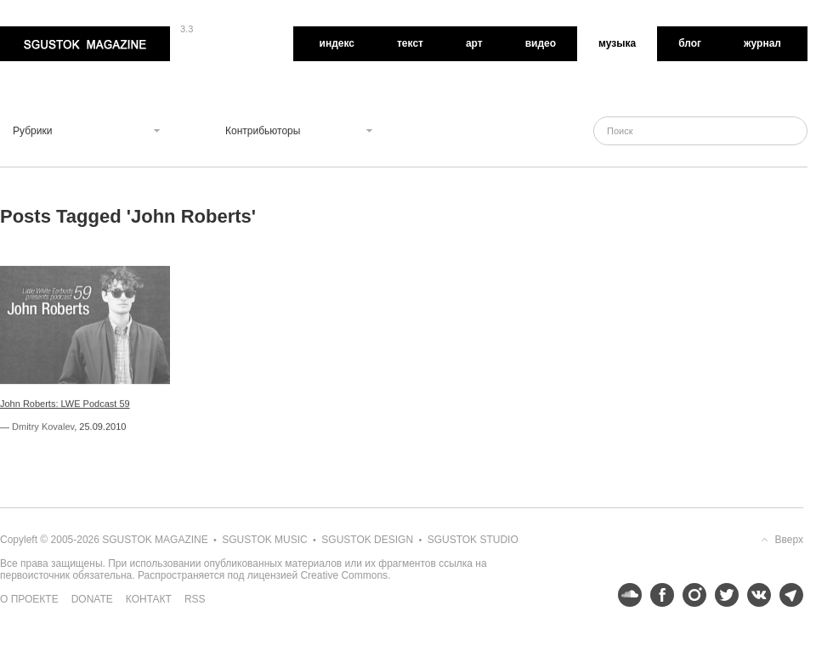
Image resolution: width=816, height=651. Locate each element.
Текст (410, 43)
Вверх (789, 540)
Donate (92, 599)
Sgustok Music (264, 540)
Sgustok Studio (473, 540)
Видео (540, 43)
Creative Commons (344, 575)
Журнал (762, 43)
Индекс (337, 43)
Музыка (617, 43)
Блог (689, 43)
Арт (474, 43)
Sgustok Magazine (85, 43)
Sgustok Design (367, 540)
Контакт (149, 599)
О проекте (29, 599)
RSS (195, 599)
